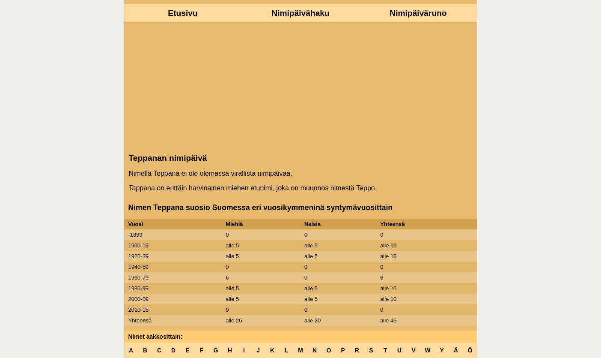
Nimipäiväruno (418, 13)
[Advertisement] (301, 87)
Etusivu (182, 13)
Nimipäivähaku (300, 13)
